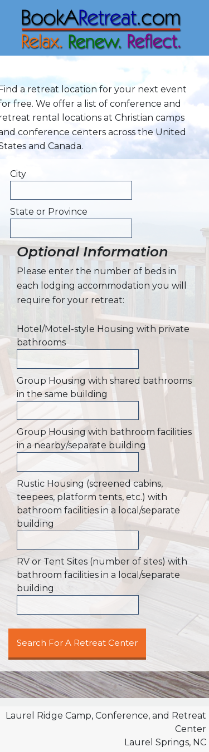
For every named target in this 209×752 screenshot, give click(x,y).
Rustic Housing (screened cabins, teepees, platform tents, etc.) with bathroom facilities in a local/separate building (98, 503)
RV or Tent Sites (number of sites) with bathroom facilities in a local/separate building (102, 574)
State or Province (49, 211)
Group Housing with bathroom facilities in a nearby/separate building (104, 439)
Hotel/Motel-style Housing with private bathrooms (103, 336)
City (18, 174)
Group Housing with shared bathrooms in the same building (104, 387)
